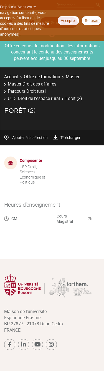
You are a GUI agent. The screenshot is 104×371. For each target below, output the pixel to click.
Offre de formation (42, 77)
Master (72, 77)
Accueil (11, 77)
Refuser (91, 20)
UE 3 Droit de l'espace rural (34, 98)
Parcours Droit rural (27, 91)
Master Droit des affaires (32, 84)
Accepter (68, 20)
